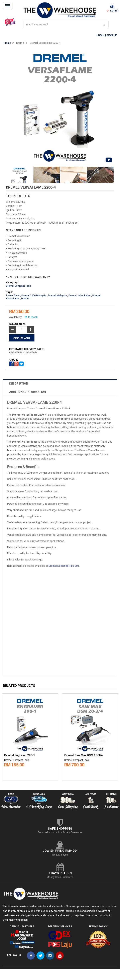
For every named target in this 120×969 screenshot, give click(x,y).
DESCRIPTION (18, 383)
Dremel (20, 42)
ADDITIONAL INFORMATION (27, 391)
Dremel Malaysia (57, 295)
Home (7, 42)
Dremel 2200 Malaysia (33, 295)
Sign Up (111, 35)
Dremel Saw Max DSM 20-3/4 (83, 755)
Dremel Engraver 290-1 (19, 755)
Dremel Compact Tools (18, 285)
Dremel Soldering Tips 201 (63, 565)
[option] (30, 735)
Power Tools (13, 295)
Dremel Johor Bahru (80, 295)
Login (101, 35)
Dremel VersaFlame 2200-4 (45, 42)
